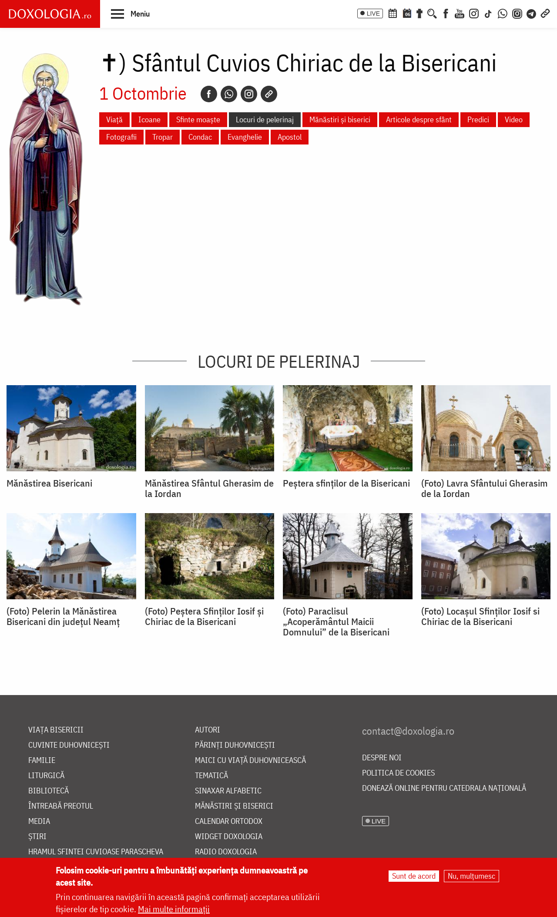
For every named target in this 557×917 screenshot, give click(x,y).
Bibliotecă (48, 791)
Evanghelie (245, 137)
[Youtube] (459, 12)
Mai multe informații (174, 909)
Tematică (211, 775)
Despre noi (382, 757)
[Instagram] (474, 12)
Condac (200, 137)
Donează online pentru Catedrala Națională (444, 788)
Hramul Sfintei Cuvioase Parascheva (95, 852)
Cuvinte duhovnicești (69, 745)
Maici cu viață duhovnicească (250, 760)
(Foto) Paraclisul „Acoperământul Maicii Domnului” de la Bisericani (336, 621)
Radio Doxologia (226, 852)
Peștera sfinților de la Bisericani (346, 483)
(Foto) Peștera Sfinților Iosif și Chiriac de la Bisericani (204, 616)
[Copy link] (269, 94)
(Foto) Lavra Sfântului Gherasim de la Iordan (484, 488)
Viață (114, 119)
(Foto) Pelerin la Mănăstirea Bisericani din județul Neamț (63, 616)
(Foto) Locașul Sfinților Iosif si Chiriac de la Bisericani (480, 616)
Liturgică (46, 775)
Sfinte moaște (198, 119)
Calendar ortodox (228, 821)
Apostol (290, 137)
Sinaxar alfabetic (228, 791)
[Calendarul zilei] (407, 12)
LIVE (373, 13)
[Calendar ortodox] (392, 12)
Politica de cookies (398, 773)
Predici (478, 119)
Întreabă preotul (60, 806)
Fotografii (121, 137)
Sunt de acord (414, 876)
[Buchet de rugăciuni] (419, 12)
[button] (130, 13)
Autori (207, 730)
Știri (37, 836)
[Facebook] (445, 12)
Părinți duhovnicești (235, 745)
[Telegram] (532, 12)
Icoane (149, 119)
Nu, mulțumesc (471, 876)
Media (39, 821)
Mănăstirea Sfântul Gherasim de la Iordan (209, 488)
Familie (41, 760)
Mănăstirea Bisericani (49, 483)
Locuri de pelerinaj (265, 119)
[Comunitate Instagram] (517, 12)
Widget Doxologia (228, 836)
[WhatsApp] (503, 12)
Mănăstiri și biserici (339, 119)
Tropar (162, 137)
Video (514, 119)
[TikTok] (488, 12)
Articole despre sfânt (419, 119)
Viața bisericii (56, 730)
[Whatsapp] (229, 94)
